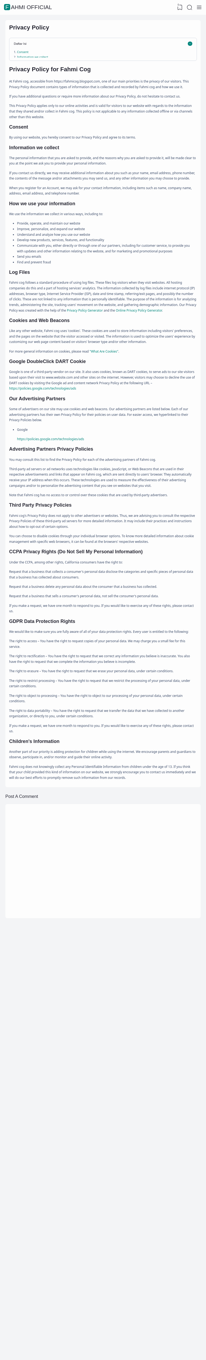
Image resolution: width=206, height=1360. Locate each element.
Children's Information (43, 131)
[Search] (189, 7)
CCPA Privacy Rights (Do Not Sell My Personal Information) (74, 118)
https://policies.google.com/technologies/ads (53, 612)
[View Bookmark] (178, 7)
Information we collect (40, 66)
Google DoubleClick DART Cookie (50, 92)
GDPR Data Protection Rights (48, 125)
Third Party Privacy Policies (44, 112)
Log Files (28, 79)
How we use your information (47, 72)
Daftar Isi (25, 50)
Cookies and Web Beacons (44, 85)
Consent (28, 59)
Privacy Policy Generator (41, 499)
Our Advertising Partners (43, 99)
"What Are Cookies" (131, 558)
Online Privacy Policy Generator (109, 499)
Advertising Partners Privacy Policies (53, 105)
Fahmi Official (28, 7)
